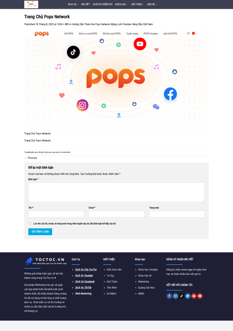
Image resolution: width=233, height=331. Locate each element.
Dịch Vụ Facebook (84, 281)
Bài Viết (85, 4)
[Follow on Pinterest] (194, 296)
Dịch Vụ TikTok (83, 287)
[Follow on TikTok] (181, 296)
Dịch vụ (73, 4)
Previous (30, 157)
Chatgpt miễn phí (102, 4)
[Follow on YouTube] (200, 296)
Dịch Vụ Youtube (84, 275)
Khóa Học (121, 4)
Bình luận (33, 179)
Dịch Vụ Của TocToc (86, 269)
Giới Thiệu (137, 4)
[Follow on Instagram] (175, 296)
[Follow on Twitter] (188, 296)
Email (92, 207)
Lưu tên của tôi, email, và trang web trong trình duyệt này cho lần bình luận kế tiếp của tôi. (74, 223)
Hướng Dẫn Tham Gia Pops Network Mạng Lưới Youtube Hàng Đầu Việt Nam (112, 24)
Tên (30, 207)
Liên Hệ (152, 4)
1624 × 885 (63, 24)
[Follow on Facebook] (169, 296)
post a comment (63, 152)
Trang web (154, 207)
